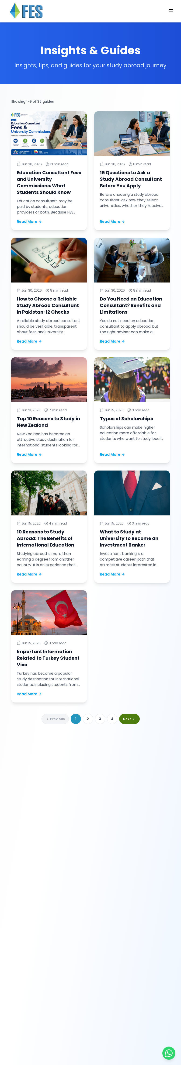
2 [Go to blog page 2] (88, 719)
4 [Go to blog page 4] (112, 719)
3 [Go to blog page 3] (100, 719)
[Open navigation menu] (170, 11)
